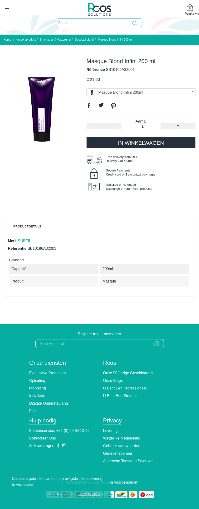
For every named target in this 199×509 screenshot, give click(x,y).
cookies (51, 479)
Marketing (37, 388)
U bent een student (120, 396)
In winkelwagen (141, 143)
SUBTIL (24, 241)
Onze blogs (113, 381)
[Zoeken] (99, 23)
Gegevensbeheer (117, 453)
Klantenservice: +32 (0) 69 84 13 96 (59, 431)
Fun (32, 411)
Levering (110, 431)
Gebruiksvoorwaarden (122, 446)
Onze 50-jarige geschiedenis (128, 373)
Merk (12, 241)
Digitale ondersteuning (48, 403)
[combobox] (141, 92)
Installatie (37, 396)
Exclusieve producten (47, 373)
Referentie (17, 248)
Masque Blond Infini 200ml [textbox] (116, 92)
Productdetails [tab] (27, 226)
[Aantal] (142, 126)
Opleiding (37, 381)
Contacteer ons (42, 438)
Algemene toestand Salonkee (128, 461)
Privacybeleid (61, 494)
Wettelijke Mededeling (121, 438)
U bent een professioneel (125, 388)
